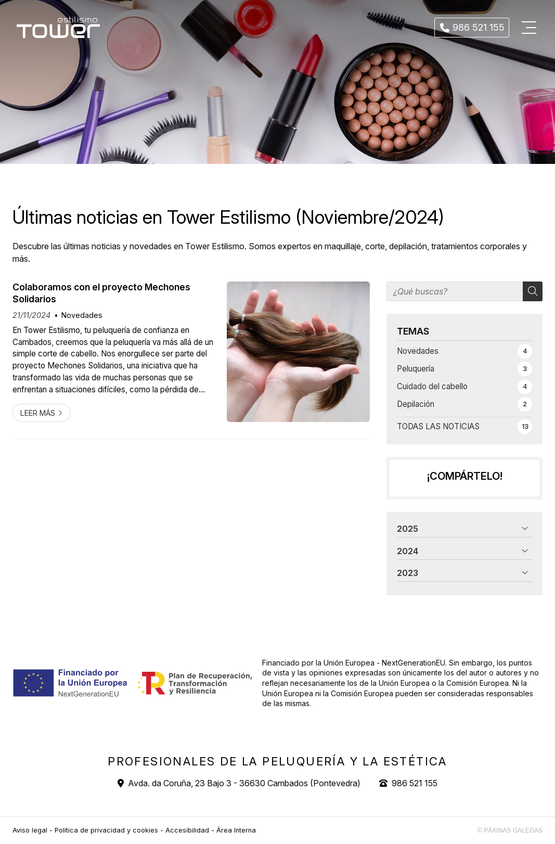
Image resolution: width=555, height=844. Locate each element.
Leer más (37, 412)
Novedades (81, 315)
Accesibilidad (187, 830)
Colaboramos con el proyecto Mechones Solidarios (101, 293)
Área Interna (236, 830)
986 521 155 (414, 783)
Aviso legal (29, 830)
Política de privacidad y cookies (106, 830)
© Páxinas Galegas (510, 830)
